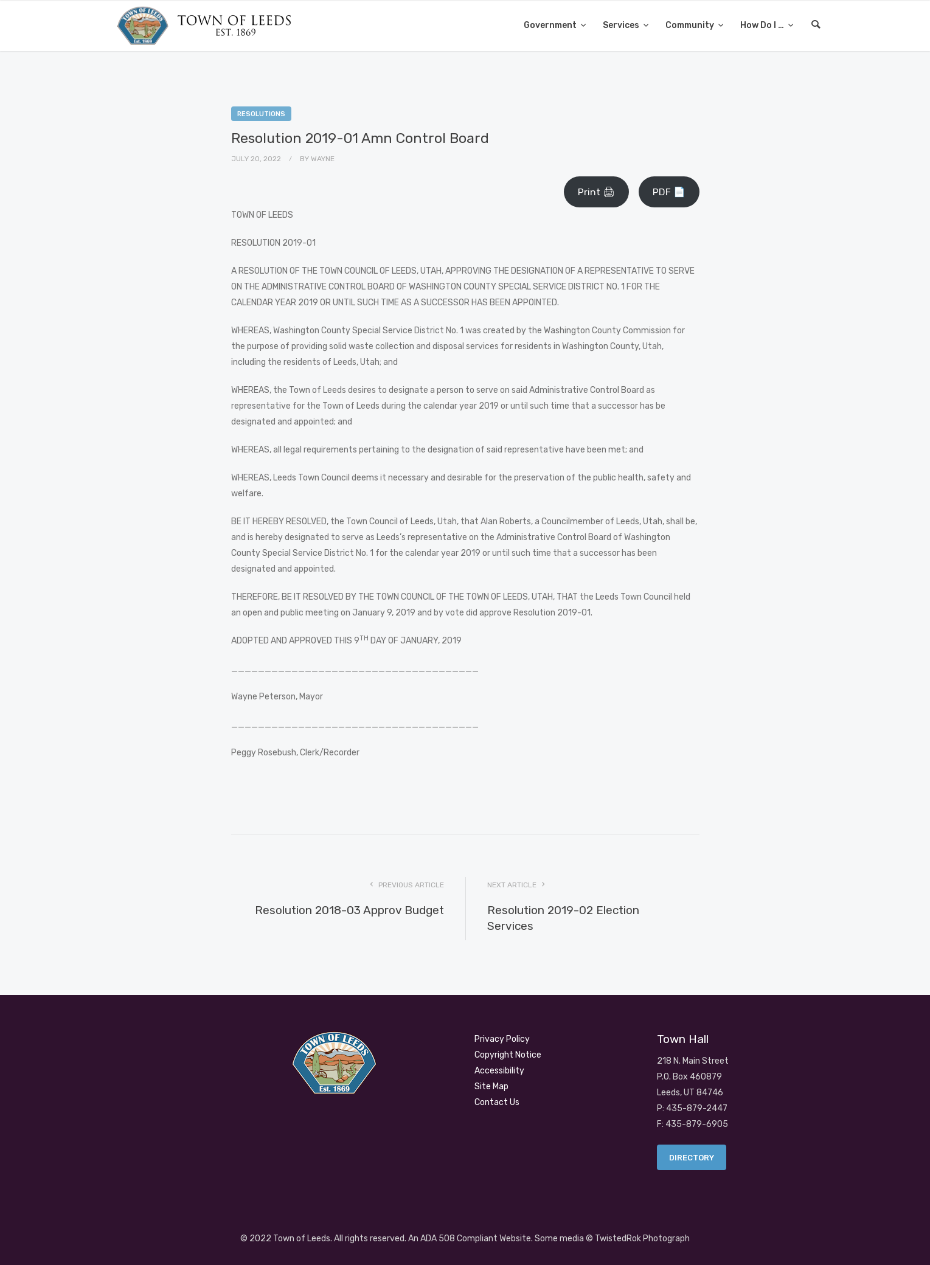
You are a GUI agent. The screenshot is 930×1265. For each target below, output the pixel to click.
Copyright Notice (507, 1055)
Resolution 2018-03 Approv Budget (349, 910)
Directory (691, 1157)
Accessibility (499, 1071)
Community (690, 25)
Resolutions (261, 114)
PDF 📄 (669, 192)
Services (622, 25)
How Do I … (763, 25)
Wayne (323, 158)
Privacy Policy (502, 1039)
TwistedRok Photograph (642, 1238)
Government (551, 25)
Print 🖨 (596, 192)
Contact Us (496, 1102)
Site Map (491, 1086)
